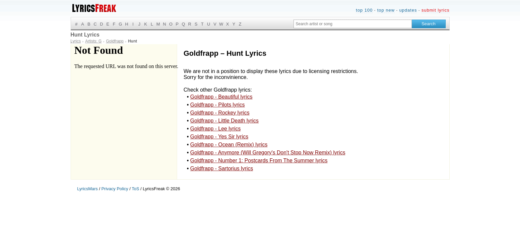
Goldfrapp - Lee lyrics (215, 128)
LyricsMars (87, 188)
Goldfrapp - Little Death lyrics (224, 120)
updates (408, 10)
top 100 (364, 10)
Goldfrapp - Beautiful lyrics (221, 97)
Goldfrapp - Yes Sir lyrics (219, 136)
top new (386, 10)
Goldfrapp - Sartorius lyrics (221, 168)
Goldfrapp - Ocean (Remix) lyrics (229, 144)
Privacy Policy (114, 188)
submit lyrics (436, 10)
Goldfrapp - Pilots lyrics (217, 105)
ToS (135, 188)
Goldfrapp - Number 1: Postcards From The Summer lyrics (259, 160)
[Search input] (352, 24)
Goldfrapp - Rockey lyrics (220, 113)
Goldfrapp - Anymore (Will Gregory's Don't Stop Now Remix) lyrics (268, 152)
